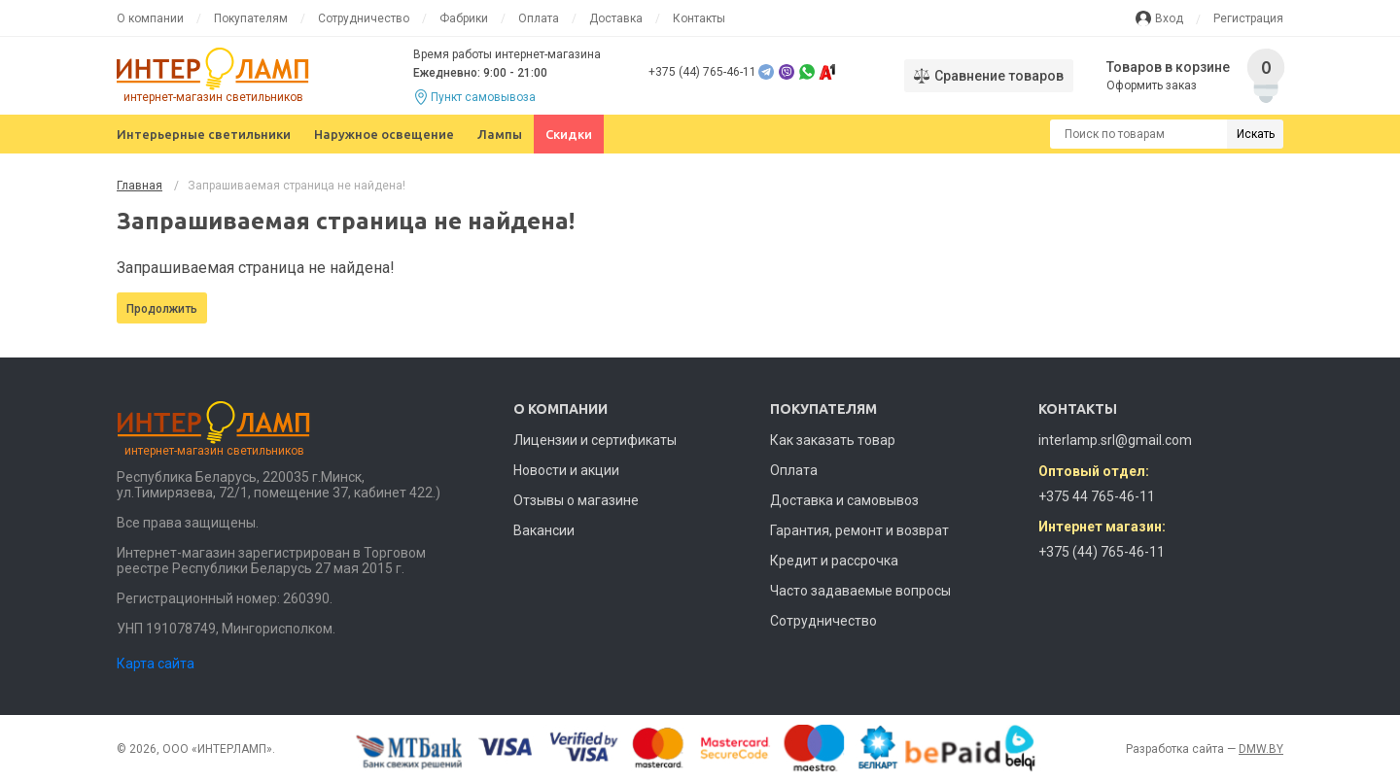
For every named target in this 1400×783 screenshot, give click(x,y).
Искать (1256, 134)
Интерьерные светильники (204, 134)
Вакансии (544, 530)
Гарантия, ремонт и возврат (859, 530)
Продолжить (161, 309)
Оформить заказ (1152, 85)
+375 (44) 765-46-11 (702, 72)
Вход (1169, 18)
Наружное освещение (384, 134)
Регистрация (1248, 18)
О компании (150, 18)
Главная (139, 185)
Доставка (616, 18)
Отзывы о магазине (576, 500)
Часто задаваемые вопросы (860, 590)
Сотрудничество (363, 18)
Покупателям (251, 18)
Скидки (568, 134)
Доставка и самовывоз (844, 500)
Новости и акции (566, 470)
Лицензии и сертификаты (595, 440)
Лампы (499, 134)
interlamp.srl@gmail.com (1115, 440)
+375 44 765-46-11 (1096, 496)
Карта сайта (155, 663)
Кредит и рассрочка (834, 560)
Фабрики (463, 18)
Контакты (699, 18)
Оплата (538, 18)
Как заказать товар (832, 440)
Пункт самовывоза (483, 97)
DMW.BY (1261, 749)
